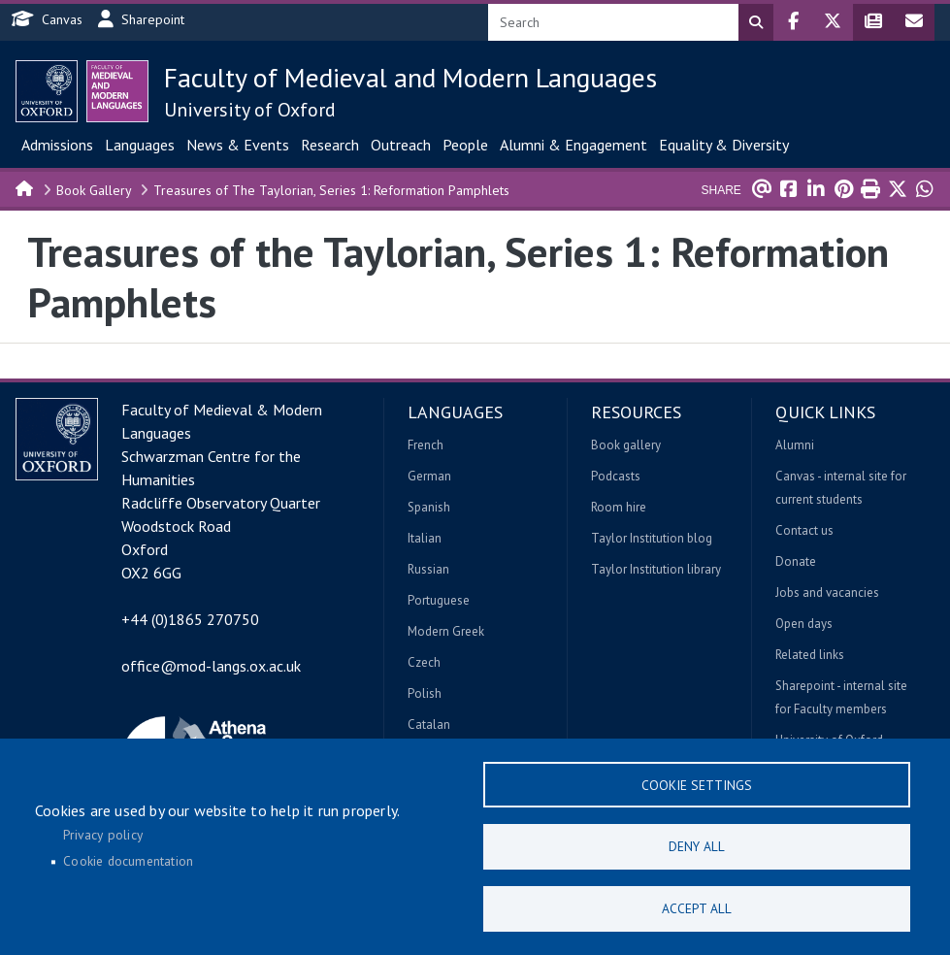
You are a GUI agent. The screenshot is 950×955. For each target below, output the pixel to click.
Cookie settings (696, 781)
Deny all (697, 844)
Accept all (697, 907)
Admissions (57, 144)
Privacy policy (103, 832)
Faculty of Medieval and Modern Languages (410, 77)
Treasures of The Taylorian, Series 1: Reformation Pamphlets (331, 190)
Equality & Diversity (724, 144)
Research (330, 144)
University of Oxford (250, 109)
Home (25, 187)
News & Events (237, 144)
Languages (140, 144)
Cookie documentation (128, 860)
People (465, 144)
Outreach (401, 144)
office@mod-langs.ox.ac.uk (211, 665)
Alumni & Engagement (573, 144)
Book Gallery (94, 190)
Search (755, 22)
